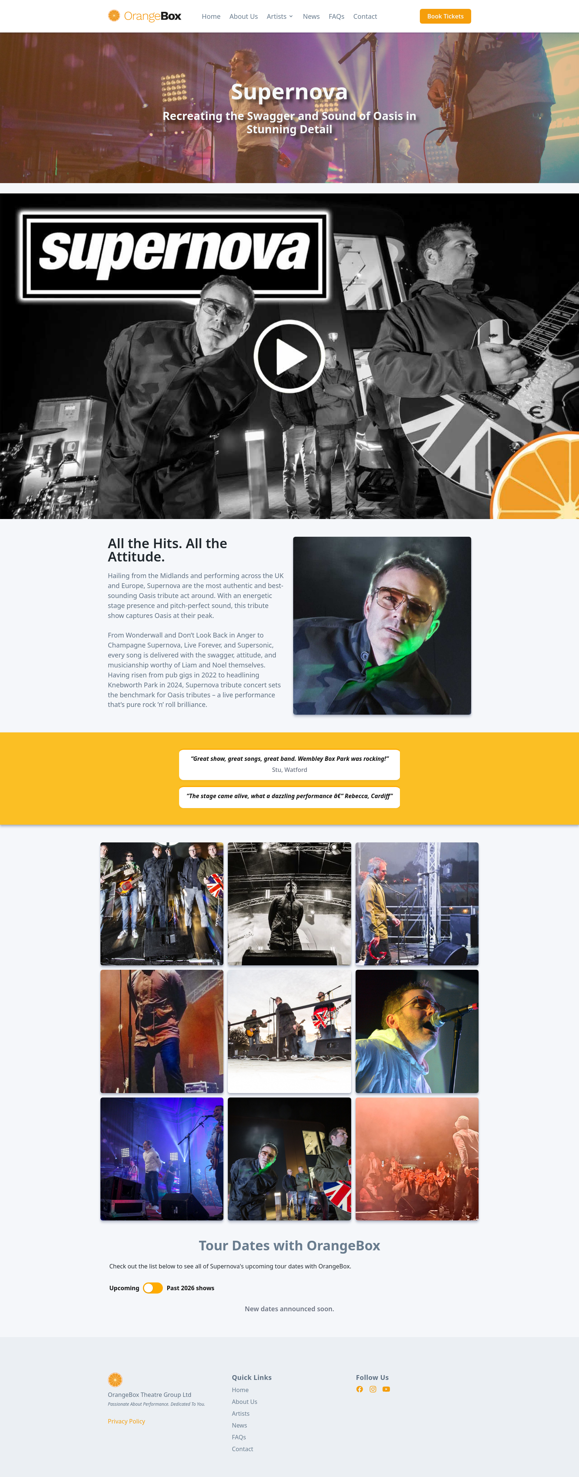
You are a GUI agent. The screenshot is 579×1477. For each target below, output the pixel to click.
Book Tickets (445, 16)
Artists (280, 16)
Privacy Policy (126, 1421)
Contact (365, 16)
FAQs (337, 16)
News (311, 16)
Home (211, 16)
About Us (243, 16)
